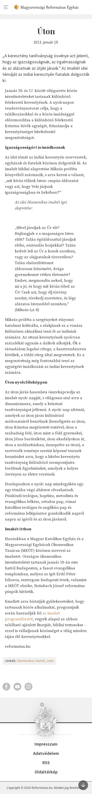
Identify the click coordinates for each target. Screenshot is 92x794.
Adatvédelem (46, 753)
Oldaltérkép (46, 772)
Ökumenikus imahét (31, 660)
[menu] (6, 7)
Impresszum (46, 744)
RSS (46, 762)
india (50, 660)
